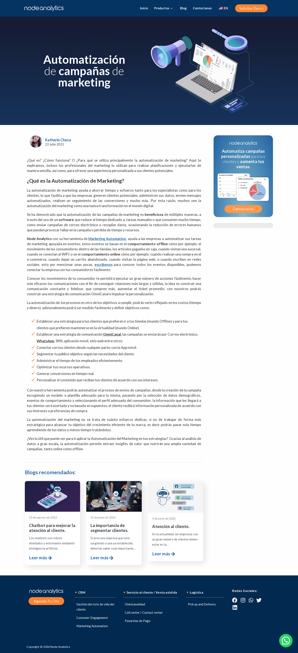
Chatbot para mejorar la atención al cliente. (52, 528)
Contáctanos (202, 8)
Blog (183, 8)
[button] (251, 8)
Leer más (40, 558)
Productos (164, 8)
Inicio (144, 8)
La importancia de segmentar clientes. (109, 528)
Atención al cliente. (171, 526)
